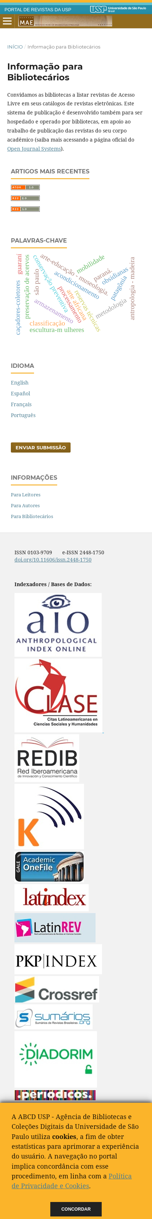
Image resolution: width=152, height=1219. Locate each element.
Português (23, 415)
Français (21, 404)
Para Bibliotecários (32, 516)
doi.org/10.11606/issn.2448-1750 (53, 559)
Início (15, 47)
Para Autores (25, 505)
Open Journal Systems (34, 148)
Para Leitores (26, 494)
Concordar (76, 1209)
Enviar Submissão (41, 447)
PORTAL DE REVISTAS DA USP (38, 9)
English (20, 382)
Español (20, 393)
